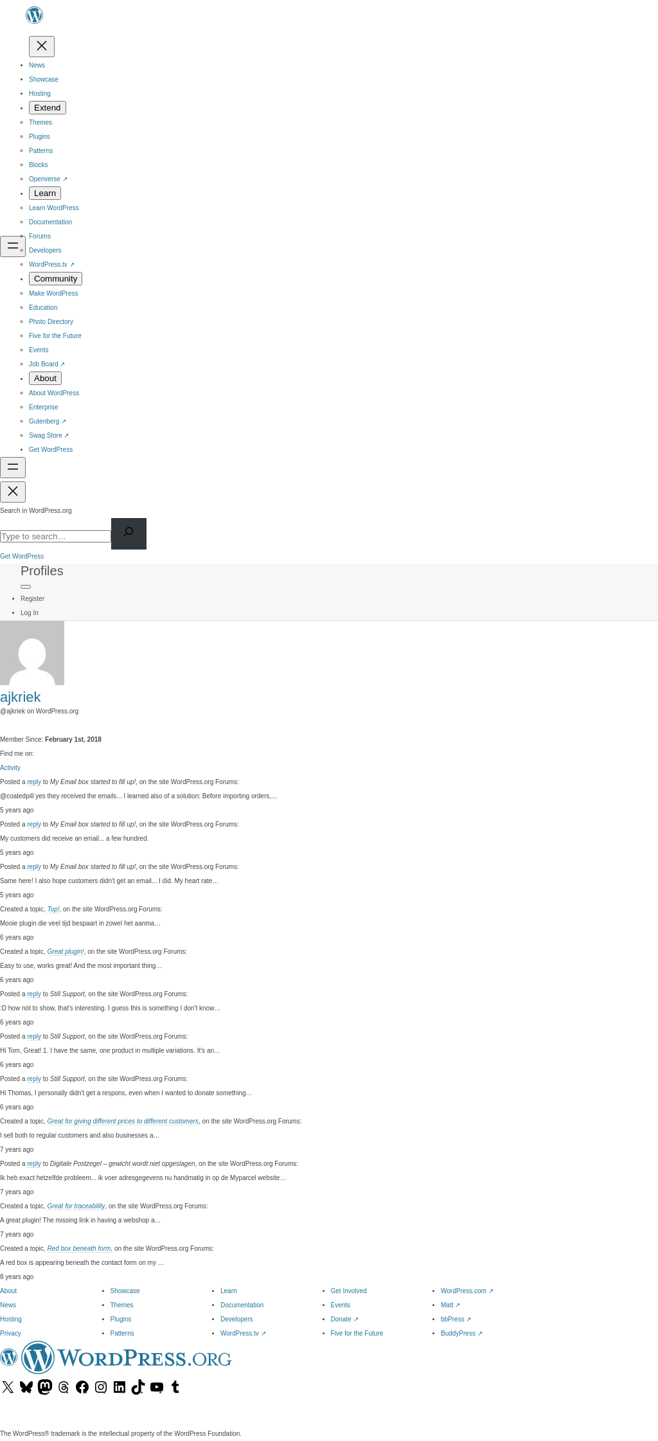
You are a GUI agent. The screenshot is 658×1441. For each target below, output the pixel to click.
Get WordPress (22, 556)
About (8, 1290)
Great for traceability (76, 1206)
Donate (345, 1319)
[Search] (129, 534)
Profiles (42, 571)
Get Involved (349, 1290)
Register (32, 598)
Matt (450, 1305)
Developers (236, 1319)
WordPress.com (467, 1290)
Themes (122, 1305)
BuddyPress (462, 1333)
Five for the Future (357, 1333)
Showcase (125, 1290)
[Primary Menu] (26, 587)
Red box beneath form (79, 1248)
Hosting (11, 1319)
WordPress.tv (243, 1333)
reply (34, 781)
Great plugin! (65, 951)
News (8, 1305)
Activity (10, 767)
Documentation (241, 1305)
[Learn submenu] (45, 193)
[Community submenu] (55, 278)
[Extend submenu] (47, 107)
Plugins (121, 1319)
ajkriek (20, 697)
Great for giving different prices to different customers (123, 1121)
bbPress (456, 1319)
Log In (30, 612)
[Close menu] (42, 46)
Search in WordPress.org (36, 510)
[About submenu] (45, 378)
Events (341, 1305)
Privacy (10, 1333)
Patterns (122, 1333)
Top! (53, 909)
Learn (228, 1290)
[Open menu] (13, 246)
